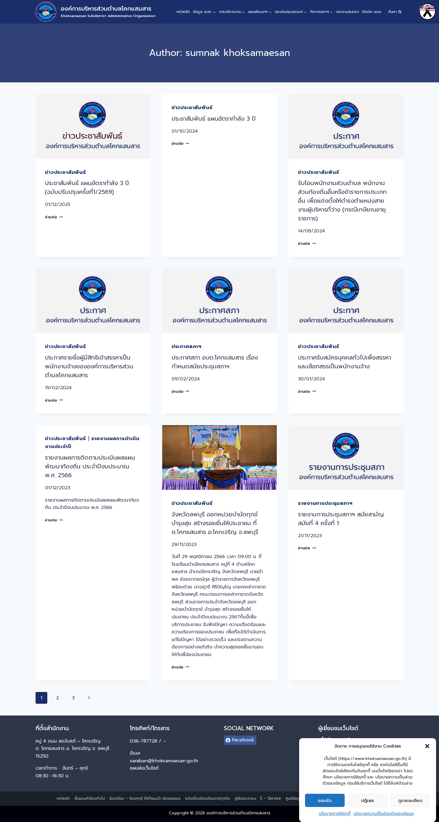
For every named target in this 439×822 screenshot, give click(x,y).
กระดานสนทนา (347, 11)
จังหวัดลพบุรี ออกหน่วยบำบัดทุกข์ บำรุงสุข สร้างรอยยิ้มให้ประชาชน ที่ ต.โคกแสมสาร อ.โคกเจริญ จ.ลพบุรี (215, 523)
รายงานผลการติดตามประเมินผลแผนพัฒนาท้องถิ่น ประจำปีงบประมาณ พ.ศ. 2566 (90, 466)
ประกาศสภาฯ (187, 346)
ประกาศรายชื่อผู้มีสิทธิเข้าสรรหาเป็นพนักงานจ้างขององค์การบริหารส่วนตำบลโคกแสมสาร (89, 366)
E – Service (270, 798)
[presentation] (93, 126)
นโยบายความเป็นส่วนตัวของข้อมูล (383, 814)
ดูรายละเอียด (410, 801)
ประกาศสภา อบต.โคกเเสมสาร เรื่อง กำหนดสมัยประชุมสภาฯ (215, 362)
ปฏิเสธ (367, 801)
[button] (427, 746)
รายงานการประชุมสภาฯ (325, 503)
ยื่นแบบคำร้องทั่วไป (90, 798)
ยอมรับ (325, 801)
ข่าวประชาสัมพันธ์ (65, 172)
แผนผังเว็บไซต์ (145, 768)
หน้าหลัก (183, 11)
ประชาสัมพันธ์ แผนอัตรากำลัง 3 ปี (214, 118)
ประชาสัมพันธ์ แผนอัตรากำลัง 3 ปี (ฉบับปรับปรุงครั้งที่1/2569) (87, 187)
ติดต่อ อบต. (372, 11)
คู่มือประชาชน (245, 798)
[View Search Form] (394, 11)
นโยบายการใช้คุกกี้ (335, 814)
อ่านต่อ (54, 217)
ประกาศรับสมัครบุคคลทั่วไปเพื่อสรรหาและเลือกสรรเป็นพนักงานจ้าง (344, 362)
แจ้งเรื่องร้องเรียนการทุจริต (207, 798)
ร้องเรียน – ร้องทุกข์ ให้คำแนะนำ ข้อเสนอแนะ (145, 798)
